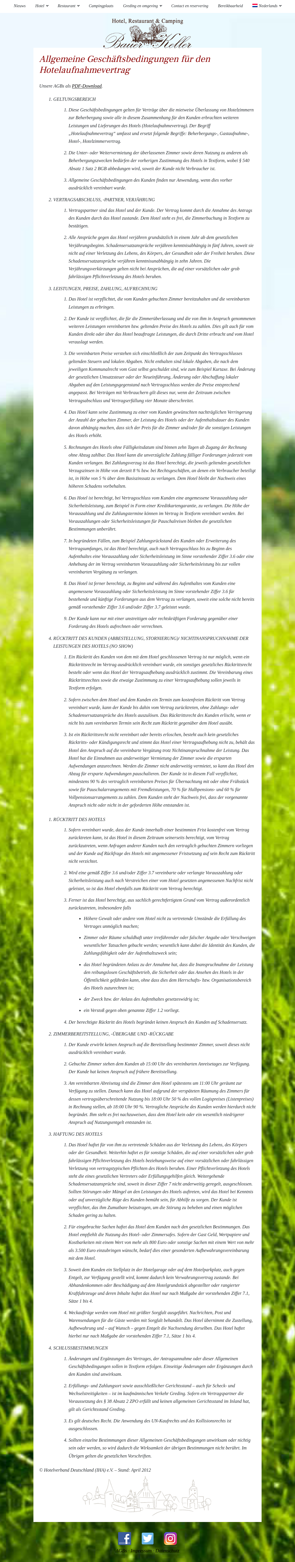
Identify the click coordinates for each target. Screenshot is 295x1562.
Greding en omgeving (140, 6)
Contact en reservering (190, 6)
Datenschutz (168, 1550)
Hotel (39, 6)
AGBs (121, 1550)
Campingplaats (101, 6)
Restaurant (66, 6)
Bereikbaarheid (230, 6)
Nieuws (20, 6)
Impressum (141, 1550)
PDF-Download (87, 85)
